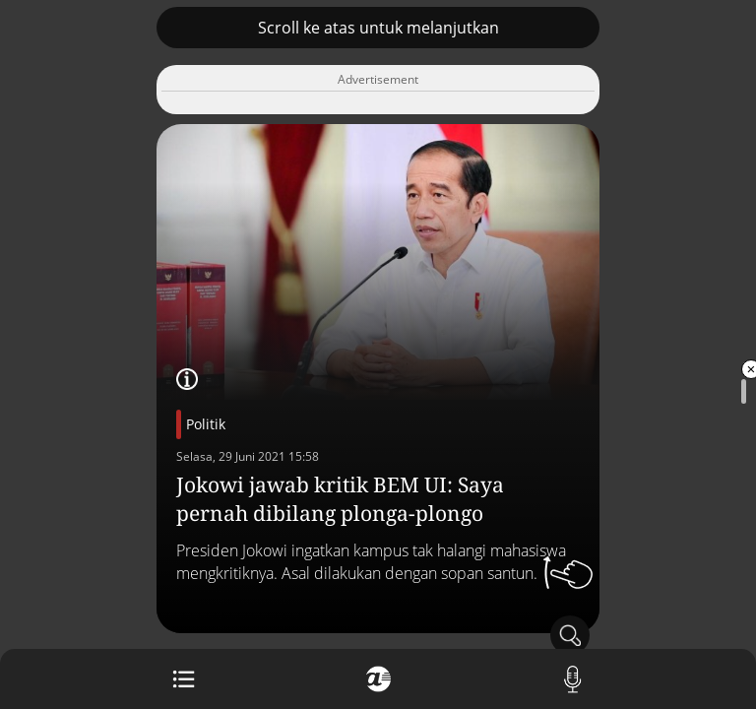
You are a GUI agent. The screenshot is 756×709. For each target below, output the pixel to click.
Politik (205, 424)
